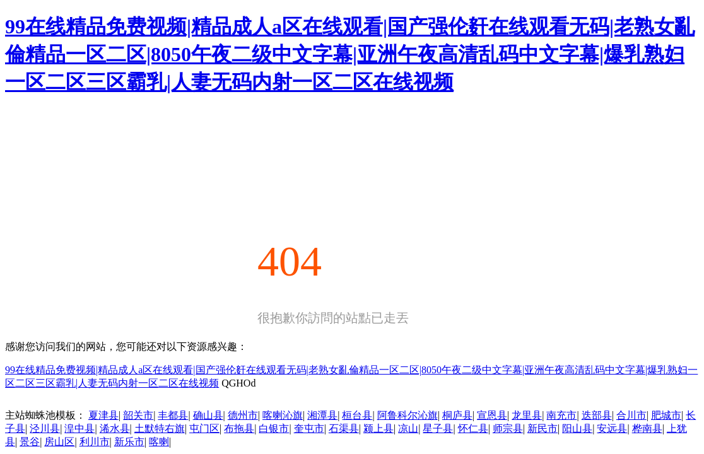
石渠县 (344, 428)
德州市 (243, 415)
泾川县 (45, 428)
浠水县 (115, 428)
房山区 (59, 441)
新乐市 (129, 441)
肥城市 (666, 415)
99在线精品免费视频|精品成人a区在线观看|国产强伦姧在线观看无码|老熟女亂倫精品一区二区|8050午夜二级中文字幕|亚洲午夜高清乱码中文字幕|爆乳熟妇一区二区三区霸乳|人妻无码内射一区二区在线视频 (350, 54)
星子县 (438, 428)
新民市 (542, 428)
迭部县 (597, 415)
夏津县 (103, 415)
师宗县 (508, 428)
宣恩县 (492, 415)
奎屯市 (309, 428)
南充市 (561, 415)
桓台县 (357, 415)
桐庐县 (457, 415)
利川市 (94, 441)
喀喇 (159, 441)
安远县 (612, 428)
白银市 (274, 428)
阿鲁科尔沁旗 (407, 415)
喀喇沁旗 (282, 415)
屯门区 (204, 428)
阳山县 (577, 428)
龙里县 (527, 415)
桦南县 (647, 428)
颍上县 (378, 428)
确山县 (208, 415)
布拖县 (239, 428)
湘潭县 (322, 415)
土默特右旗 (159, 428)
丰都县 (173, 415)
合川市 (631, 415)
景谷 (30, 441)
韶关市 (138, 415)
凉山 (408, 428)
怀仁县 (473, 428)
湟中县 (79, 428)
